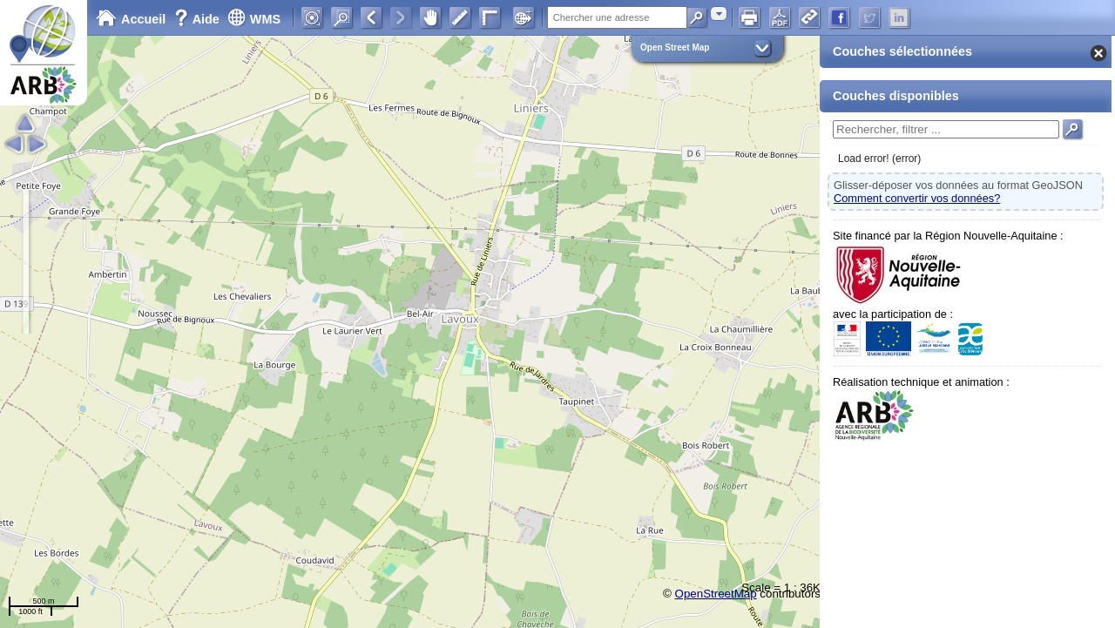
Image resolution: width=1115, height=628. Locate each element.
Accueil (131, 19)
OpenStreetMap (716, 593)
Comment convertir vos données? (917, 198)
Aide (198, 19)
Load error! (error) (879, 158)
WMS (253, 19)
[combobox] (718, 13)
